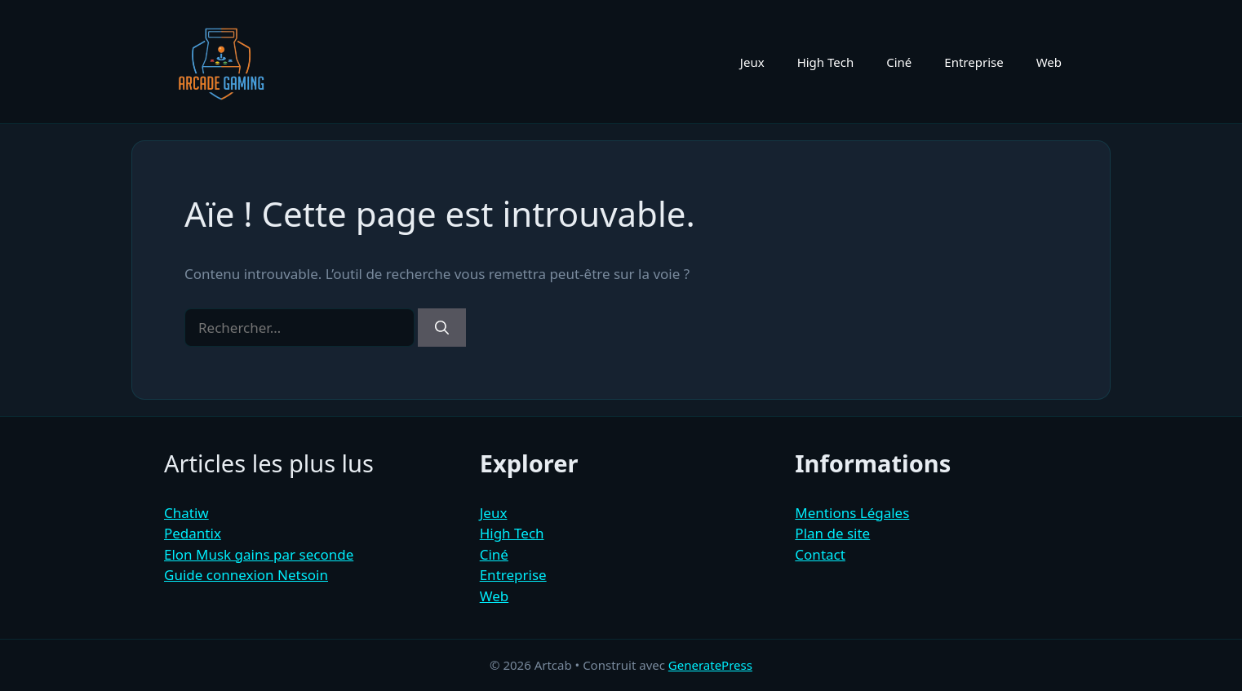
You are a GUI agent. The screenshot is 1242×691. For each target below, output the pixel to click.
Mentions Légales (852, 512)
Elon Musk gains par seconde (258, 554)
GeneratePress (710, 665)
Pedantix (192, 533)
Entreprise (973, 62)
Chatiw (186, 512)
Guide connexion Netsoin (246, 574)
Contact (820, 554)
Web (1049, 62)
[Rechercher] (442, 328)
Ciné (899, 62)
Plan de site (832, 533)
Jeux (752, 62)
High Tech (825, 62)
